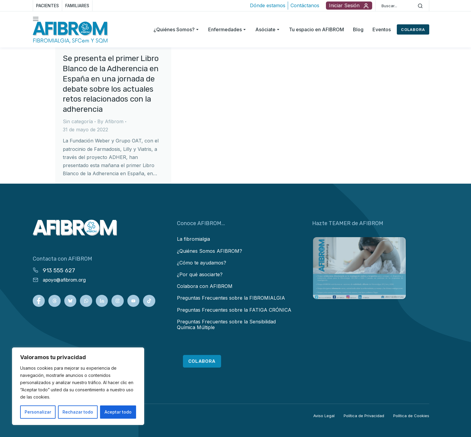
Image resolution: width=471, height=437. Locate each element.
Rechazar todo (77, 411)
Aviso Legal (324, 415)
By (110, 121)
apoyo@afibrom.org (64, 280)
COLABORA (413, 29)
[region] (78, 386)
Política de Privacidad (364, 415)
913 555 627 (59, 270)
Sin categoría (78, 121)
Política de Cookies (411, 415)
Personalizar (38, 411)
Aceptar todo (118, 411)
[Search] (420, 5)
